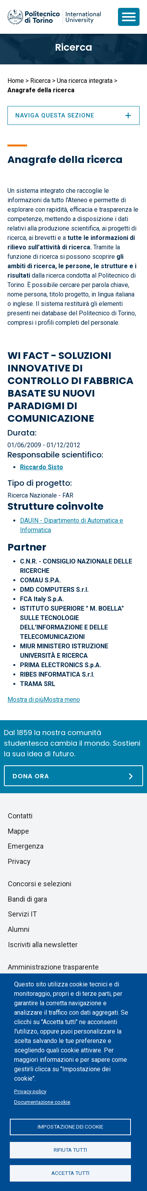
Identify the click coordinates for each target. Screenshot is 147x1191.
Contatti (20, 816)
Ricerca (73, 47)
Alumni (18, 929)
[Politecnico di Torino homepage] (54, 16)
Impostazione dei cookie (70, 1126)
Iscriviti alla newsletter (43, 944)
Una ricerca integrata (85, 80)
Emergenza (26, 846)
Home (15, 80)
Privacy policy (30, 1091)
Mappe (18, 831)
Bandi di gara (27, 899)
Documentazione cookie (42, 1102)
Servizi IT (22, 914)
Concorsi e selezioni (39, 884)
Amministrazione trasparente (53, 967)
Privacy (19, 861)
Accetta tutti (70, 1173)
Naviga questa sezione (73, 115)
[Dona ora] (73, 775)
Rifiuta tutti (70, 1150)
